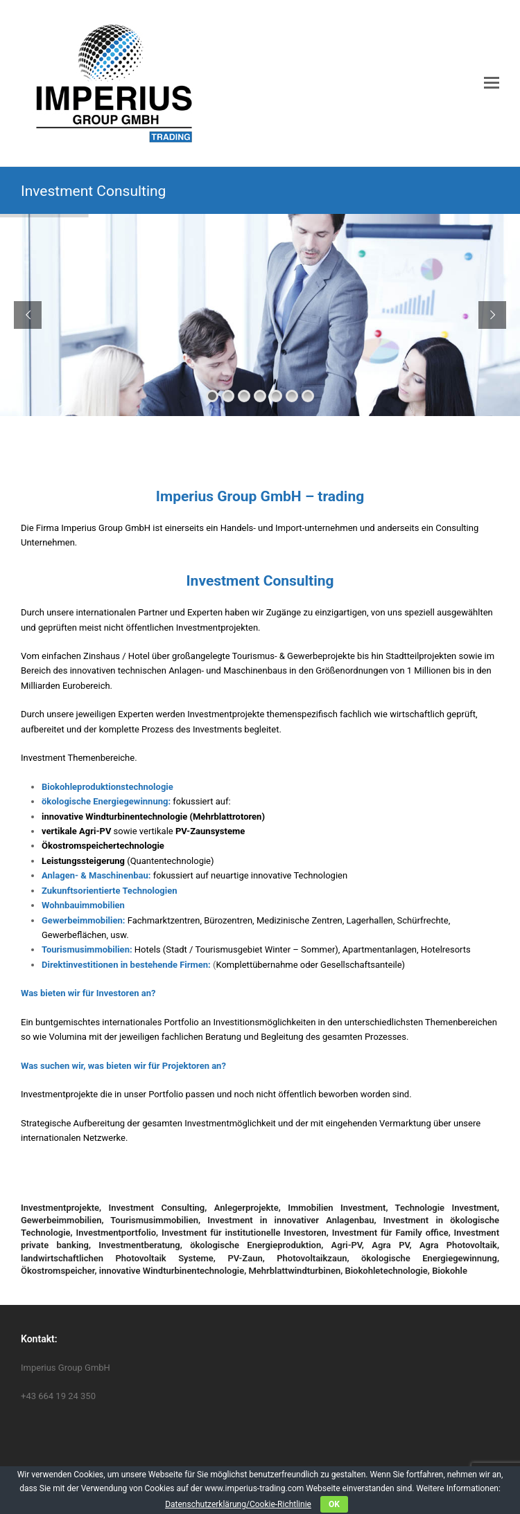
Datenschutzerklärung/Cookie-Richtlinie (238, 1504)
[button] (491, 83)
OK (334, 1504)
